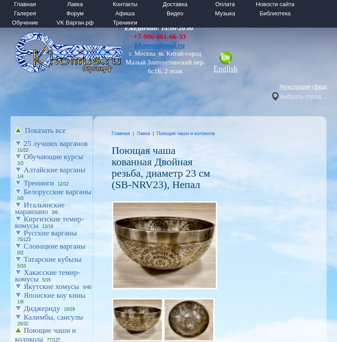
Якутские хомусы (51, 286)
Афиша (125, 13)
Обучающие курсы (53, 157)
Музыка (225, 13)
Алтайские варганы (55, 170)
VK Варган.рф (75, 22)
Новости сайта (275, 4)
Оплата (225, 4)
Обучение (25, 22)
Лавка (75, 4)
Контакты (125, 4)
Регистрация (295, 87)
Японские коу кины (55, 295)
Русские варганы (50, 233)
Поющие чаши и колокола (186, 133)
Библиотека (275, 13)
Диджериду (42, 308)
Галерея (25, 13)
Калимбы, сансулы (53, 317)
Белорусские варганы (57, 192)
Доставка (175, 4)
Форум (75, 13)
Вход (320, 87)
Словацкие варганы (55, 246)
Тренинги (125, 22)
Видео (175, 13)
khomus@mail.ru (160, 45)
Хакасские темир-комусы (47, 275)
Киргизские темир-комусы (49, 222)
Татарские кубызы (53, 259)
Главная (25, 4)
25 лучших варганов (56, 143)
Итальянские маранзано (40, 208)
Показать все (45, 130)
